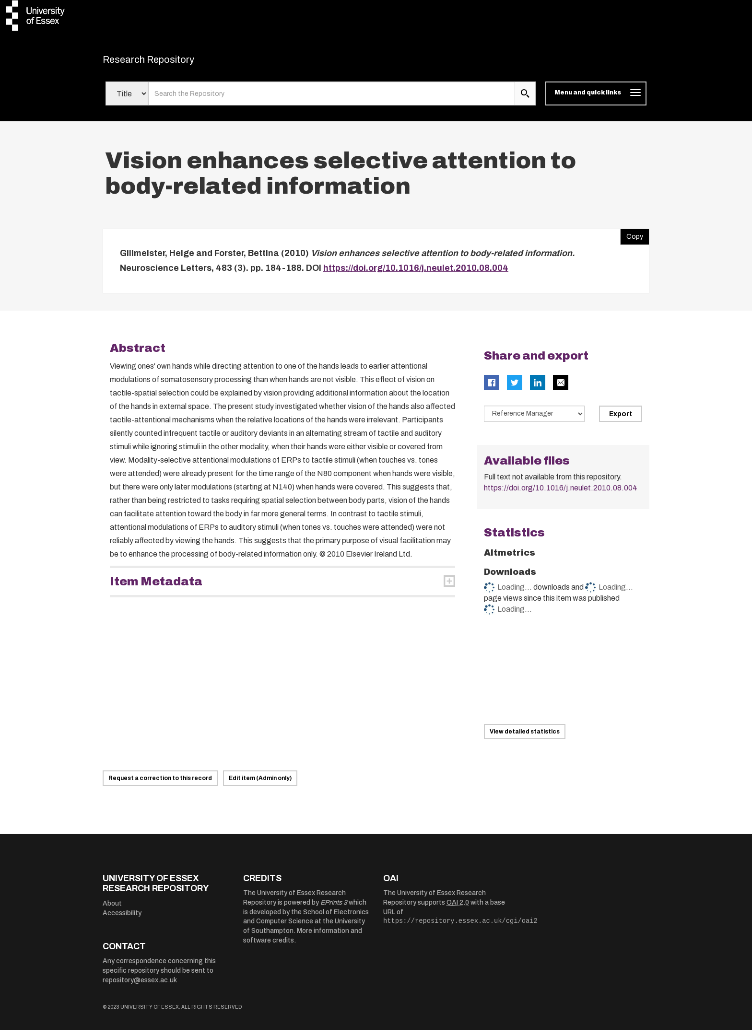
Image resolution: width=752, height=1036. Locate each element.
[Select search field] (127, 100)
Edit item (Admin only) (260, 783)
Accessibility (122, 918)
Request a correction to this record (160, 783)
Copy (631, 240)
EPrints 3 (333, 908)
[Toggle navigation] (595, 100)
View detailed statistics (525, 737)
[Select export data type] (534, 419)
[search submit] (525, 100)
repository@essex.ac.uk (140, 985)
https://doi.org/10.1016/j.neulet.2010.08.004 (415, 274)
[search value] (331, 100)
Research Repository (170, 62)
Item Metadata (156, 587)
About (112, 909)
